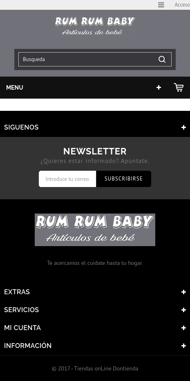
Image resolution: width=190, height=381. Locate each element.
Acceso (182, 4)
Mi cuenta (22, 328)
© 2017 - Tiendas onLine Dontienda (95, 368)
